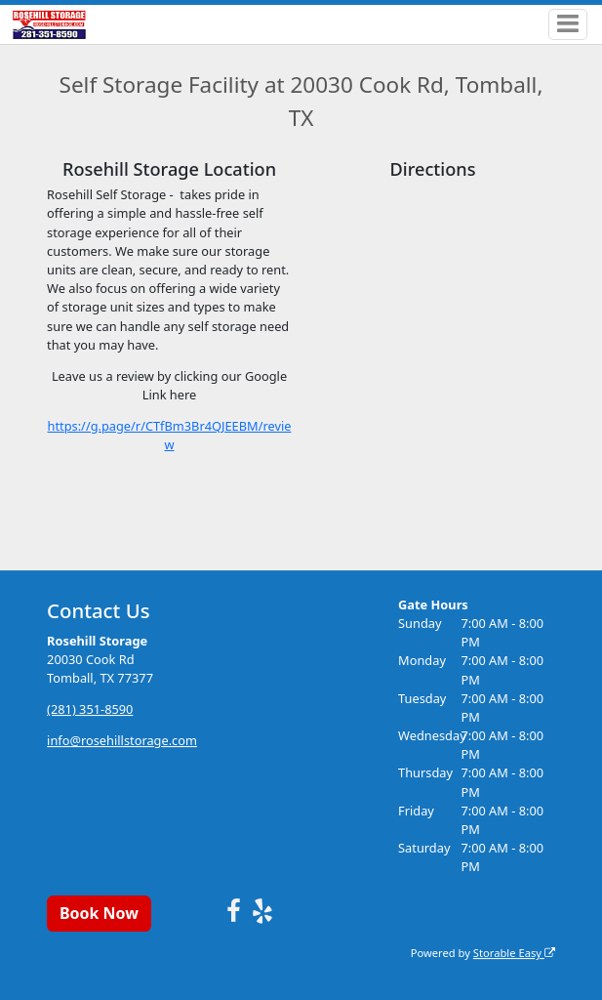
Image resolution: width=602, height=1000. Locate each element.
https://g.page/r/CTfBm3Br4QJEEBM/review (170, 435)
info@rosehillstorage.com (122, 740)
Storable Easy (514, 952)
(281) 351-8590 (90, 709)
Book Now (99, 913)
